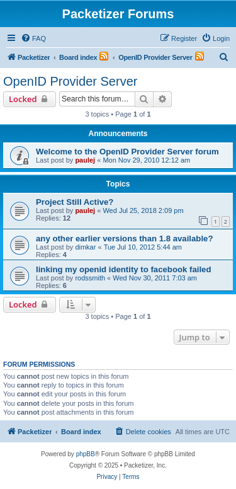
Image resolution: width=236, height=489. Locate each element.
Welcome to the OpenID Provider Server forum (127, 151)
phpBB (85, 454)
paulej (85, 160)
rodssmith (90, 278)
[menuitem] (33, 38)
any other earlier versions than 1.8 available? (124, 238)
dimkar (85, 247)
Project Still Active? (74, 202)
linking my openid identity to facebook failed (123, 269)
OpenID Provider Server (70, 81)
